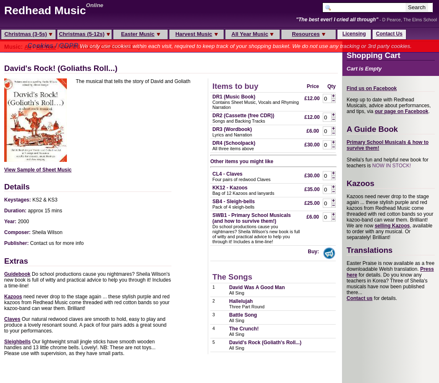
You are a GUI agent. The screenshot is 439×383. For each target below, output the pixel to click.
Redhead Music (45, 10)
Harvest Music (196, 34)
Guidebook (17, 274)
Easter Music (140, 34)
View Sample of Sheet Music (37, 170)
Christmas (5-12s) (84, 34)
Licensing (354, 34)
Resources (308, 34)
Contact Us (389, 34)
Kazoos (13, 297)
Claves (12, 319)
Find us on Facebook (372, 88)
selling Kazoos (392, 226)
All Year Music (253, 34)
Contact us (360, 298)
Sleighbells (17, 342)
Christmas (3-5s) (29, 34)
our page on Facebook (401, 111)
